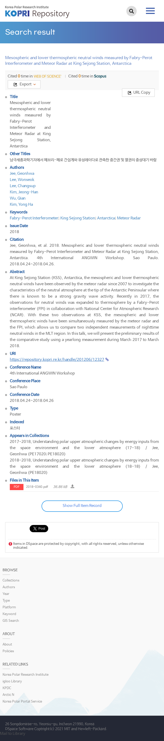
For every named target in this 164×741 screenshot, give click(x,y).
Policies (8, 651)
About (7, 645)
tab (150, 11)
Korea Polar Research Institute (25, 675)
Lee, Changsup (23, 186)
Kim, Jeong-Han (24, 192)
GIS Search (11, 621)
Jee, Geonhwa (22, 173)
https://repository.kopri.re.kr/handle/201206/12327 (57, 359)
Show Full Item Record (82, 506)
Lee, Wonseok (22, 180)
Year (6, 594)
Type (6, 601)
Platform (9, 607)
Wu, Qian (18, 198)
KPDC (7, 688)
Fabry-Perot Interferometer (34, 218)
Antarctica (106, 218)
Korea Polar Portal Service (22, 702)
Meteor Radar (129, 218)
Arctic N (8, 695)
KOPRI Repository (37, 12)
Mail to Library (12, 733)
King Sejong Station (77, 218)
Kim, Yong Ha (21, 204)
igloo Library (12, 681)
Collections (11, 581)
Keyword (9, 614)
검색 (131, 11)
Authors (9, 587)
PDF (17, 487)
